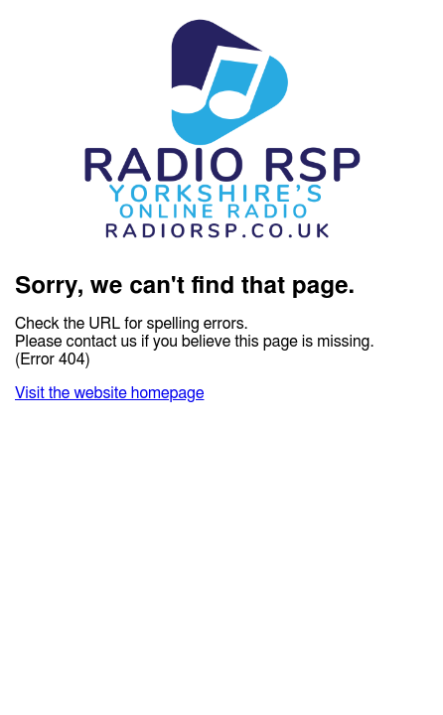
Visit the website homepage (109, 393)
